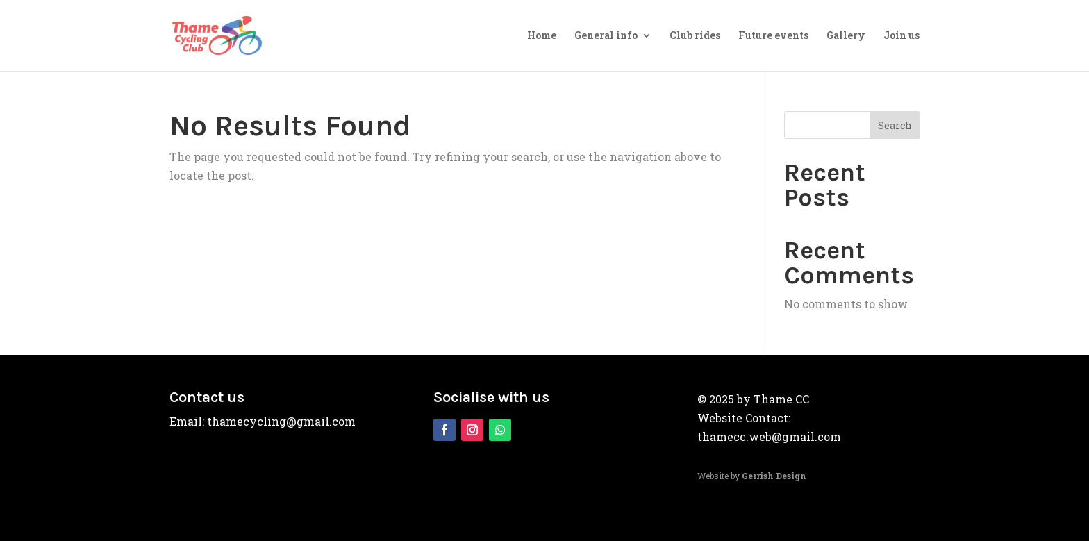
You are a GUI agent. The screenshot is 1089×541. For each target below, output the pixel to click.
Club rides (695, 36)
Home (541, 36)
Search (895, 125)
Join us (901, 36)
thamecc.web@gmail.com (769, 436)
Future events (773, 36)
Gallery (845, 36)
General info (606, 36)
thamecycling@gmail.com (281, 421)
